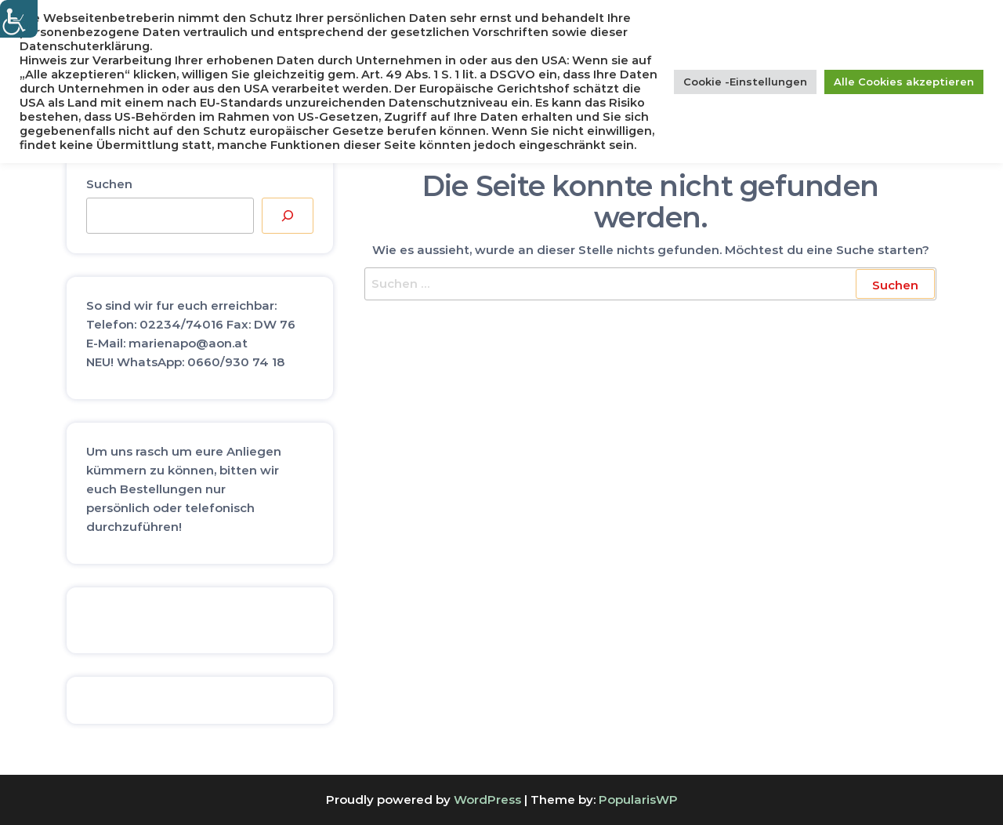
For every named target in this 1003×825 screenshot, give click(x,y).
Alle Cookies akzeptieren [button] (904, 81)
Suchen (109, 183)
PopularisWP (638, 799)
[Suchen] (287, 216)
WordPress (487, 799)
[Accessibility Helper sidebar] (19, 19)
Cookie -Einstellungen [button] (745, 81)
